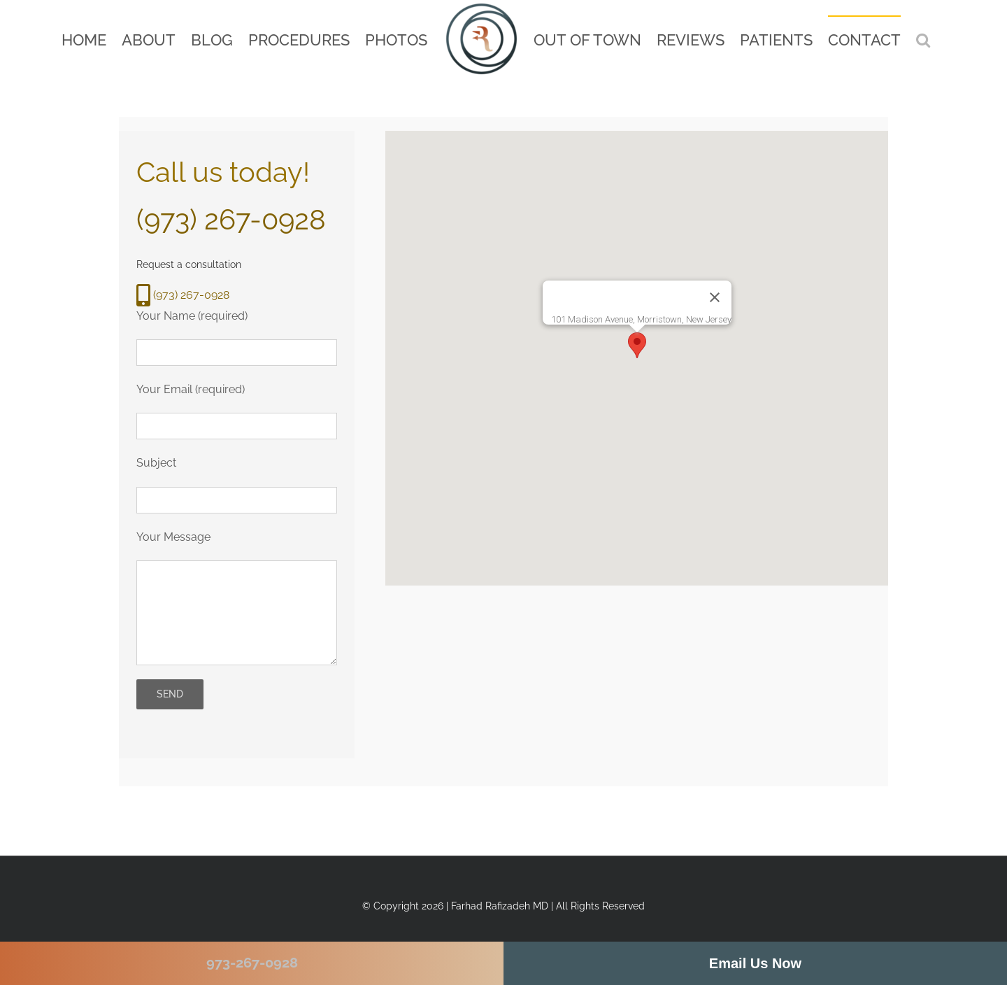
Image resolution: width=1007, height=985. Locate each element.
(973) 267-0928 (231, 219)
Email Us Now (755, 963)
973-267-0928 (252, 962)
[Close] (714, 297)
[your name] (236, 352)
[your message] (236, 612)
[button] (923, 39)
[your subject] (236, 500)
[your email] (236, 426)
